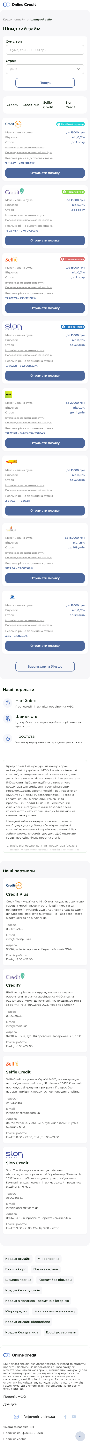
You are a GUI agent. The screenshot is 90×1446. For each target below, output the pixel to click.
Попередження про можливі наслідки (28, 152)
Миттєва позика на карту (54, 1311)
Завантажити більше (45, 666)
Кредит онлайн (14, 19)
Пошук (45, 83)
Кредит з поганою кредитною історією (37, 1301)
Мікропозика (48, 1259)
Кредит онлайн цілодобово (27, 1322)
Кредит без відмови (55, 1280)
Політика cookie (14, 1439)
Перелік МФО (14, 1396)
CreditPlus (31, 105)
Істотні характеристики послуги (24, 147)
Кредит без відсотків (22, 1290)
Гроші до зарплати (61, 1332)
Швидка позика (18, 1280)
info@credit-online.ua (38, 1417)
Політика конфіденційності (23, 1433)
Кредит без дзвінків (22, 1332)
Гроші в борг (15, 1269)
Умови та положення (18, 1427)
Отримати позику (45, 173)
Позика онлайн (45, 1269)
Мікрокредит (16, 1311)
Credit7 (13, 105)
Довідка (10, 1404)
